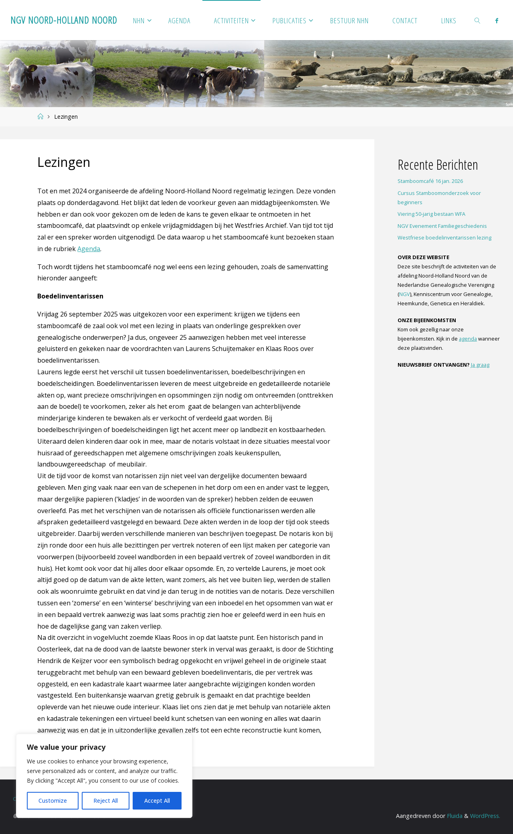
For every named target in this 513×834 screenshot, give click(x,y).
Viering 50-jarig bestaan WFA (431, 213)
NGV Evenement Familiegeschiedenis (442, 225)
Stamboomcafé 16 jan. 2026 (430, 181)
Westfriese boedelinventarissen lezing (444, 237)
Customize (52, 800)
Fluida (454, 816)
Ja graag (480, 364)
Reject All (105, 800)
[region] (104, 776)
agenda (468, 338)
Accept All (157, 800)
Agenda (88, 248)
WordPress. (485, 816)
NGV (404, 294)
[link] (478, 20)
